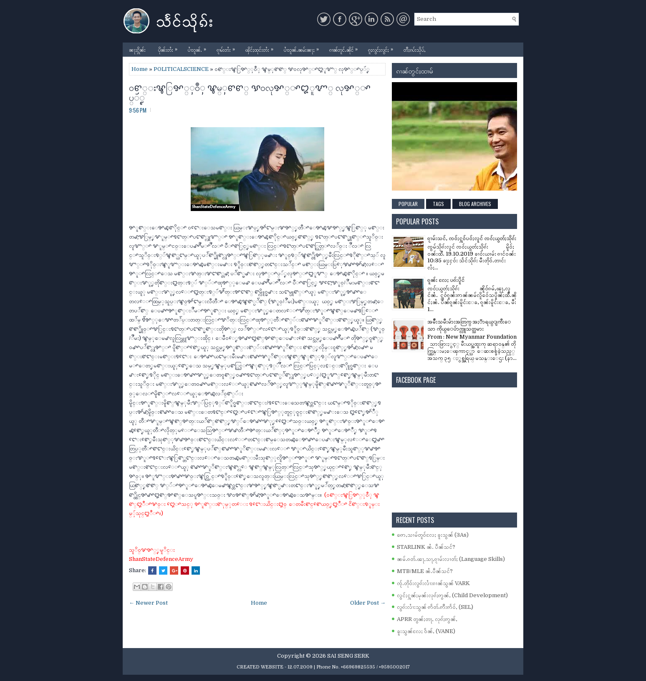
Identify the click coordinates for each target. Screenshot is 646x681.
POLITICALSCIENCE (181, 69)
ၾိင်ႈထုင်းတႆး (261, 48)
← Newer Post (148, 603)
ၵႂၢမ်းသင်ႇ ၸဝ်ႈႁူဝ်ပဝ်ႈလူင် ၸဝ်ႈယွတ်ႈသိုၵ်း (471, 238)
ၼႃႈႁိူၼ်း (137, 49)
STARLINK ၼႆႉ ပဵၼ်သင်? (426, 547)
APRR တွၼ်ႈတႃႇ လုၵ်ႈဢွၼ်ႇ (427, 619)
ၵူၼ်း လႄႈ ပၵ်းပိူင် (445, 280)
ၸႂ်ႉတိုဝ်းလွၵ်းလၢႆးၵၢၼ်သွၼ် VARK (433, 583)
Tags (438, 203)
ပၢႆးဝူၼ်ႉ (199, 48)
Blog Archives (475, 203)
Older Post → (368, 603)
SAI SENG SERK (348, 656)
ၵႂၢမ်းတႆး (228, 48)
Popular (408, 203)
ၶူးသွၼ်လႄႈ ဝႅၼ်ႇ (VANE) (426, 631)
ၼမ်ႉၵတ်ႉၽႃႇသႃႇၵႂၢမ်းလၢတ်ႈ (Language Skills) (451, 559)
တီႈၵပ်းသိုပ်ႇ (415, 49)
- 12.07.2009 (299, 667)
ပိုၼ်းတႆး (170, 48)
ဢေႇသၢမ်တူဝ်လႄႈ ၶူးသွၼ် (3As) (433, 535)
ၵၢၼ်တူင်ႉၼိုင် (345, 48)
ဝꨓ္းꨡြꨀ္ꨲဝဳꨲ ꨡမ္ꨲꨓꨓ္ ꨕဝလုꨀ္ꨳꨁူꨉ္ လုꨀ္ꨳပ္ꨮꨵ (250, 92)
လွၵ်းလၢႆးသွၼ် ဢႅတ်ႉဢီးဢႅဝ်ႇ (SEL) (435, 607)
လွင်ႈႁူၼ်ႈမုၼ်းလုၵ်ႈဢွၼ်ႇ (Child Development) (452, 595)
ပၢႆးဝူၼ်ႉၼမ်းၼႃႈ (303, 48)
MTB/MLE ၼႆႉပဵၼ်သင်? (425, 571)
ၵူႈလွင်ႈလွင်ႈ (382, 48)
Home (139, 69)
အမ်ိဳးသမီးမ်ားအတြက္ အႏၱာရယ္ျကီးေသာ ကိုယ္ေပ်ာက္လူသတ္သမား (469, 325)
